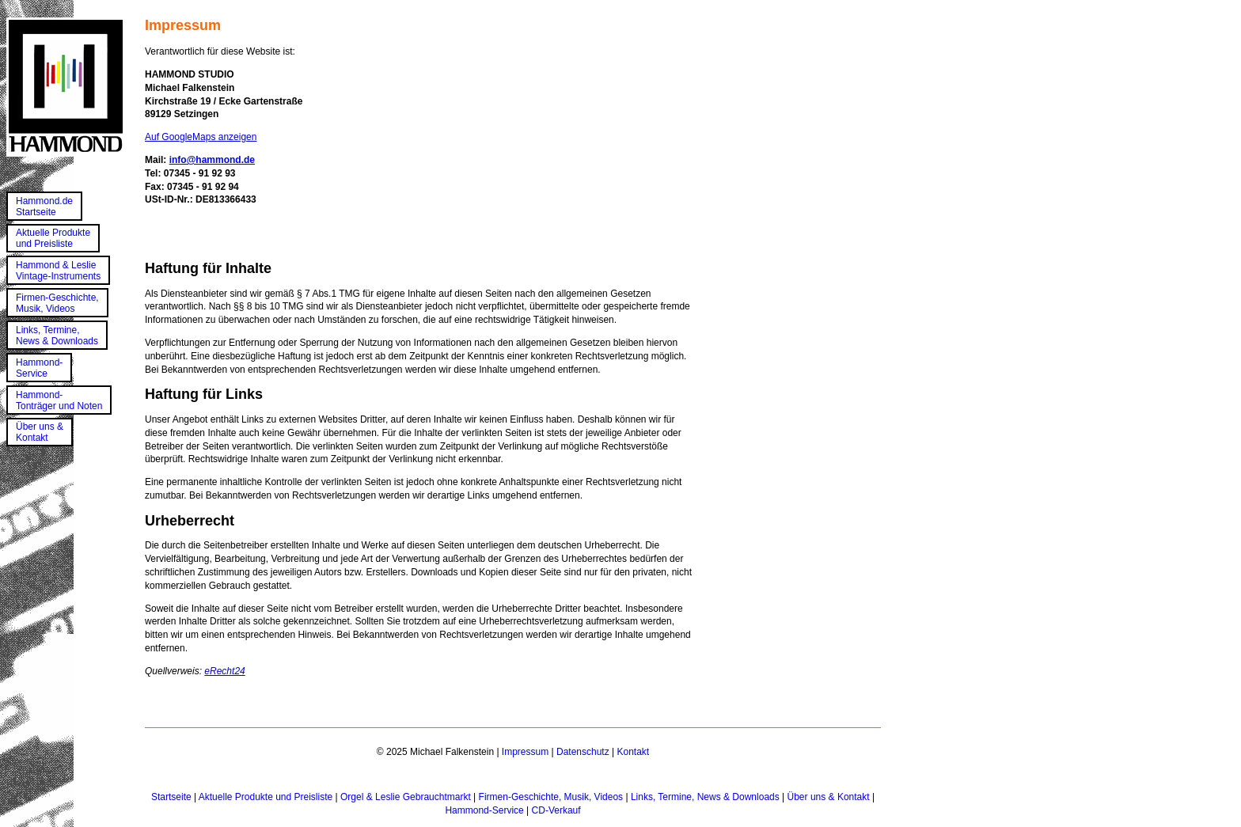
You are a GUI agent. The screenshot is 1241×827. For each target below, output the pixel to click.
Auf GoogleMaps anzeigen (200, 136)
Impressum (525, 751)
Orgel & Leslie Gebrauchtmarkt (405, 796)
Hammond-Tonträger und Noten (59, 400)
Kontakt (633, 751)
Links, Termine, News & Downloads (705, 796)
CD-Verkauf (556, 810)
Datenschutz (582, 751)
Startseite (171, 796)
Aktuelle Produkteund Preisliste (53, 238)
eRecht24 (224, 671)
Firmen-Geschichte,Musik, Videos (57, 303)
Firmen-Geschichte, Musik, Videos (551, 796)
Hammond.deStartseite (44, 206)
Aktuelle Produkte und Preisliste (265, 796)
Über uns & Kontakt (828, 796)
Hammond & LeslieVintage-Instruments (58, 271)
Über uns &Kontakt (39, 432)
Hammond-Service (39, 368)
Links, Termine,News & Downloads (57, 335)
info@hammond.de (212, 159)
